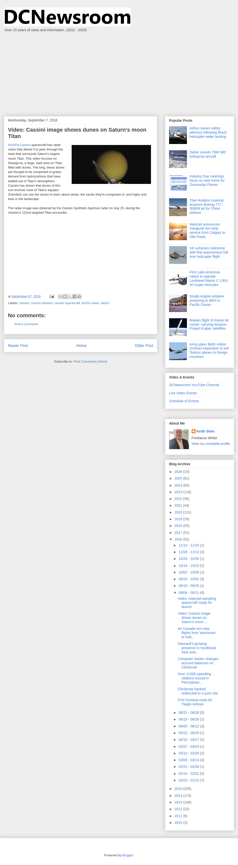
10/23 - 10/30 (189, 559)
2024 (179, 485)
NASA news (90, 303)
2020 (179, 512)
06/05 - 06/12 (189, 726)
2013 (179, 802)
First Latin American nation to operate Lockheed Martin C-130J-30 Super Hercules (209, 278)
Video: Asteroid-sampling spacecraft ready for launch (197, 603)
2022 (179, 499)
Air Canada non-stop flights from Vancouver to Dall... (197, 633)
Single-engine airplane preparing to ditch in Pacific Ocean (207, 300)
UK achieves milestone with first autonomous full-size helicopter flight (209, 252)
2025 (179, 478)
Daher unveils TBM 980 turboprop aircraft (208, 154)
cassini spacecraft (67, 303)
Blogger (127, 855)
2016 (179, 539)
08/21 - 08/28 (189, 713)
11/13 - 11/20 (189, 545)
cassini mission (42, 303)
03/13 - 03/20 (189, 753)
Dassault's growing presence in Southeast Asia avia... (197, 648)
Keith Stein (206, 431)
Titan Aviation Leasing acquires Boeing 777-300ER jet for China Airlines (206, 206)
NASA (12, 145)
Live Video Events (183, 393)
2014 (179, 796)
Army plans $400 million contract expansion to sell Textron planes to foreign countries (209, 350)
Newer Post (18, 346)
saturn (105, 303)
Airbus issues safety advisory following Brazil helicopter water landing (208, 132)
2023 (179, 492)
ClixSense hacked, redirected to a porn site (198, 691)
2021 (179, 505)
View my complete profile (211, 444)
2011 (179, 816)
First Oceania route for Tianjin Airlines (195, 702)
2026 (179, 472)
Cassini (25, 145)
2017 (179, 533)
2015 (179, 789)
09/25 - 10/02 (189, 579)
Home (81, 346)
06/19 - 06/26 (189, 719)
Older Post (144, 346)
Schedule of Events (184, 401)
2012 (179, 809)
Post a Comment (26, 324)
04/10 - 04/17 (189, 740)
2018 (179, 526)
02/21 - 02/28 (189, 767)
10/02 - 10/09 (189, 572)
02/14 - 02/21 (189, 774)
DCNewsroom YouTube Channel (194, 385)
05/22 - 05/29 (189, 733)
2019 (179, 519)
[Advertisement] (119, 71)
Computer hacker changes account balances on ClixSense (198, 663)
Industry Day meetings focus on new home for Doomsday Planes (207, 180)
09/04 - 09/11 (189, 593)
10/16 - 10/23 (189, 566)
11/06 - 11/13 (189, 552)
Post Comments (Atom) (90, 361)
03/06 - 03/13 (189, 760)
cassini (24, 303)
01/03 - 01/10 (189, 780)
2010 (179, 823)
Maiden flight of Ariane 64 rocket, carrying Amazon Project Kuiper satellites (209, 324)
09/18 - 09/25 (189, 586)
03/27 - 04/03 (189, 747)
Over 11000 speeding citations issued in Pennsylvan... (194, 678)
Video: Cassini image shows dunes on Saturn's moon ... (194, 617)
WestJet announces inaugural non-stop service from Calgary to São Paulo (207, 230)
